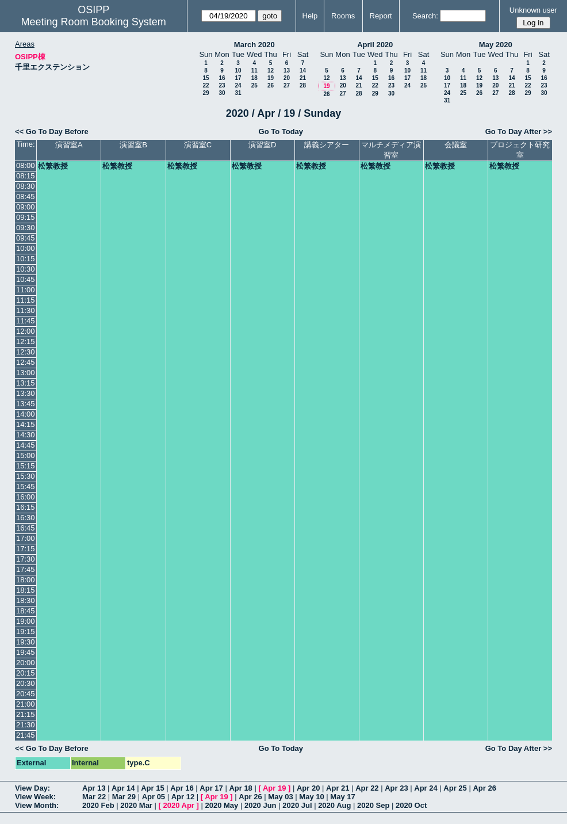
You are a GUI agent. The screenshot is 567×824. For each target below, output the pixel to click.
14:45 (25, 445)
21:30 (25, 724)
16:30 (25, 517)
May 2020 (495, 44)
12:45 (25, 362)
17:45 (25, 569)
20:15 (25, 673)
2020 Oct (411, 805)
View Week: (35, 796)
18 (254, 78)
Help (310, 16)
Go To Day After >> (518, 131)
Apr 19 (274, 788)
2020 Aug (334, 805)
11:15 (25, 300)
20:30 (25, 683)
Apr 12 (182, 796)
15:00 (25, 455)
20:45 (25, 693)
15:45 (25, 486)
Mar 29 (124, 796)
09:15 (25, 217)
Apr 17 (211, 788)
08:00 (25, 165)
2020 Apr (178, 805)
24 (238, 85)
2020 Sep (373, 805)
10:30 (25, 269)
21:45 (25, 735)
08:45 (25, 196)
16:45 (25, 528)
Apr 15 (152, 788)
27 (287, 85)
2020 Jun (260, 805)
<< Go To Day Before (52, 131)
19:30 (25, 642)
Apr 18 (240, 788)
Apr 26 (484, 788)
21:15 (25, 714)
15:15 (25, 465)
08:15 (25, 175)
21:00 (25, 704)
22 (205, 85)
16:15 (25, 507)
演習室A (69, 144)
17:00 (25, 538)
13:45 (25, 403)
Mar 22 (94, 796)
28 (303, 85)
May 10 (311, 796)
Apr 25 (454, 788)
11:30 (25, 310)
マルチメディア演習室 (391, 149)
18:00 (25, 579)
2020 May (221, 805)
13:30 (25, 393)
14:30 (25, 434)
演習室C (198, 144)
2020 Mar (136, 805)
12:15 (25, 341)
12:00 (25, 331)
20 (287, 78)
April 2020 (375, 44)
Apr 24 (425, 788)
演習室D (262, 144)
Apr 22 (366, 788)
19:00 (25, 621)
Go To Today (281, 131)
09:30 (25, 227)
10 (238, 70)
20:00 (25, 662)
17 (238, 78)
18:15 (25, 590)
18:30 (25, 600)
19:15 (25, 631)
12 (270, 70)
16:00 (25, 497)
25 (254, 85)
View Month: (37, 805)
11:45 (25, 320)
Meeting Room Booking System (93, 22)
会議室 (456, 144)
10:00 (25, 248)
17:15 (25, 548)
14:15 (25, 424)
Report (381, 16)
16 (222, 78)
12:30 (25, 352)
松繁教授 (53, 166)
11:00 (25, 289)
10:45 (25, 279)
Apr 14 (123, 788)
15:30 (25, 476)
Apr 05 (153, 796)
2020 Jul (297, 805)
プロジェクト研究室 (520, 149)
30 (222, 93)
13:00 (25, 372)
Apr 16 (181, 788)
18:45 (25, 610)
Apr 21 (337, 788)
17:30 (25, 559)
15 (205, 78)
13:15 (25, 383)
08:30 (25, 186)
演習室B (133, 144)
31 (238, 93)
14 (303, 70)
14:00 (25, 414)
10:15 (25, 258)
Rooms (343, 16)
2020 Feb (98, 805)
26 (270, 85)
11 (254, 70)
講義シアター (326, 144)
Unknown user (533, 10)
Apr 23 (396, 788)
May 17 (342, 796)
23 (222, 85)
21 (303, 78)
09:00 (25, 207)
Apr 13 (93, 788)
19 (270, 78)
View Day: (32, 788)
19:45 (25, 652)
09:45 (25, 238)
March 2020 (254, 44)
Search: (425, 16)
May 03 (280, 796)
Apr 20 (308, 788)
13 (287, 70)
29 (205, 93)
